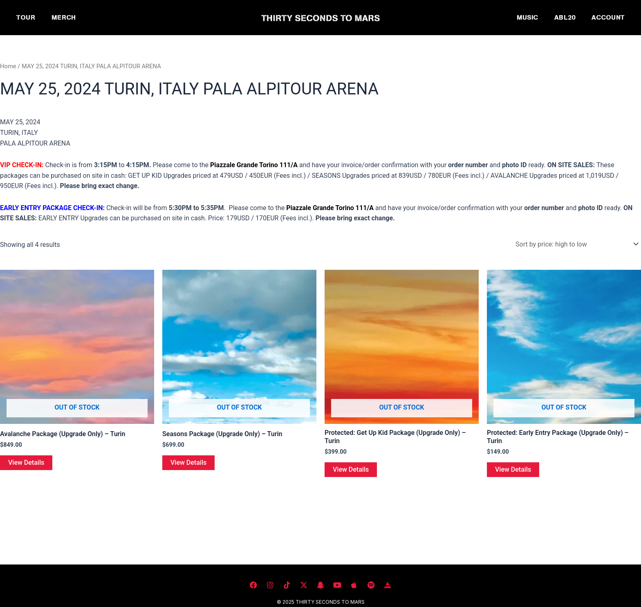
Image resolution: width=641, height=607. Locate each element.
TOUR (25, 17)
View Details (26, 462)
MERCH (64, 17)
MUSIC (527, 17)
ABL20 (564, 17)
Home (8, 66)
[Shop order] (575, 244)
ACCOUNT (608, 17)
